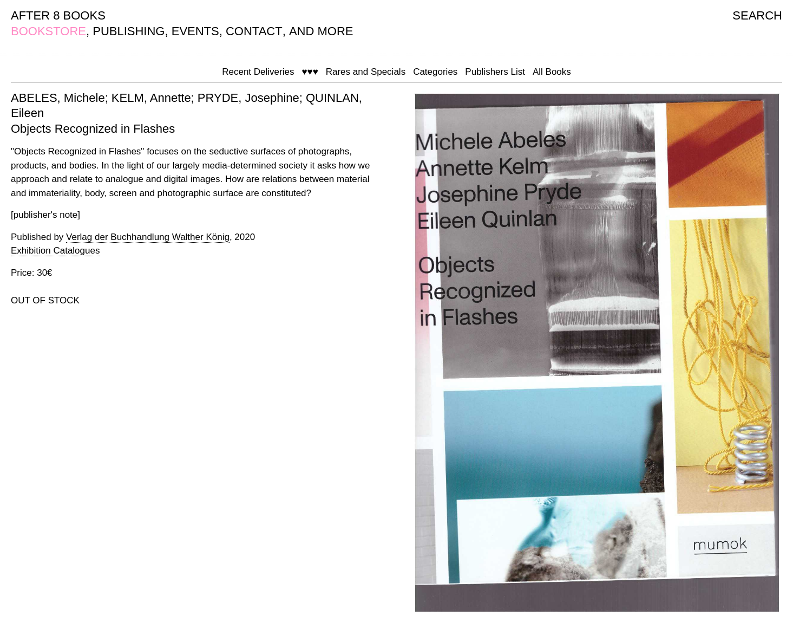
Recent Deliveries (258, 72)
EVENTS (195, 31)
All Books (552, 72)
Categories (435, 72)
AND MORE (321, 31)
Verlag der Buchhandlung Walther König (148, 237)
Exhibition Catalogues (55, 250)
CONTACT (254, 31)
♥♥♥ (310, 72)
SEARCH (757, 15)
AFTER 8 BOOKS (58, 15)
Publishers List (495, 72)
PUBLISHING (129, 31)
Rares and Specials (365, 72)
